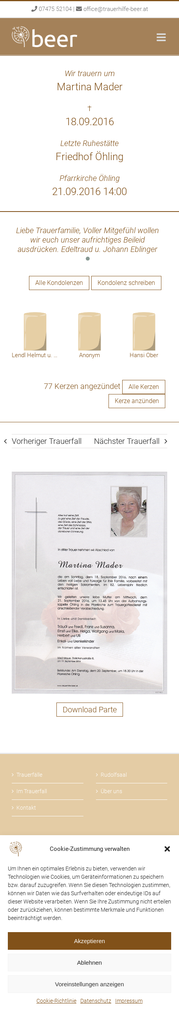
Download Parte (90, 709)
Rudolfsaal (114, 775)
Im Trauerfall (31, 791)
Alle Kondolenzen (59, 283)
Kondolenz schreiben (126, 283)
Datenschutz (95, 1001)
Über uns (111, 791)
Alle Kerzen (143, 387)
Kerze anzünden (137, 401)
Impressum (129, 1001)
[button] (167, 849)
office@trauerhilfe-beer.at (115, 9)
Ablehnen (89, 962)
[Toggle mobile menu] (162, 37)
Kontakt (26, 808)
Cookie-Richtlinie (56, 1001)
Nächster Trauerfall (126, 441)
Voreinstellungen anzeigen (89, 984)
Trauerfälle (29, 775)
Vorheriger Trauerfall (46, 441)
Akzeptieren (89, 941)
